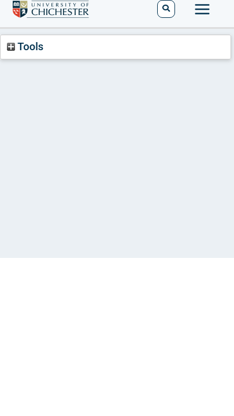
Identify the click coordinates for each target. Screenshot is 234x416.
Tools (25, 46)
